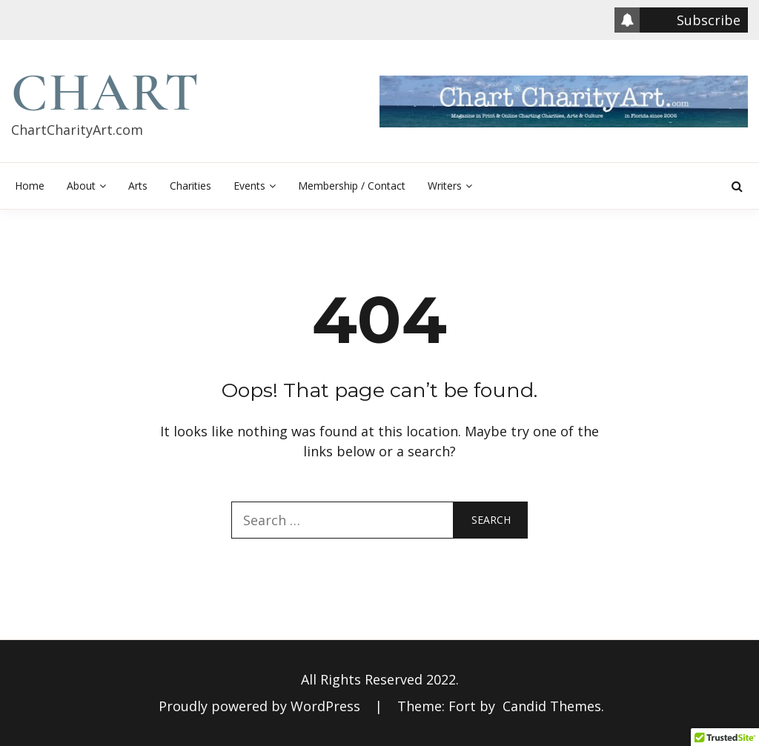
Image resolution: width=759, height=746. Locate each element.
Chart (105, 92)
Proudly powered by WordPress (261, 706)
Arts (138, 186)
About (81, 186)
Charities (190, 186)
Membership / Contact (351, 186)
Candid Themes (552, 706)
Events (249, 186)
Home (29, 186)
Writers (445, 186)
